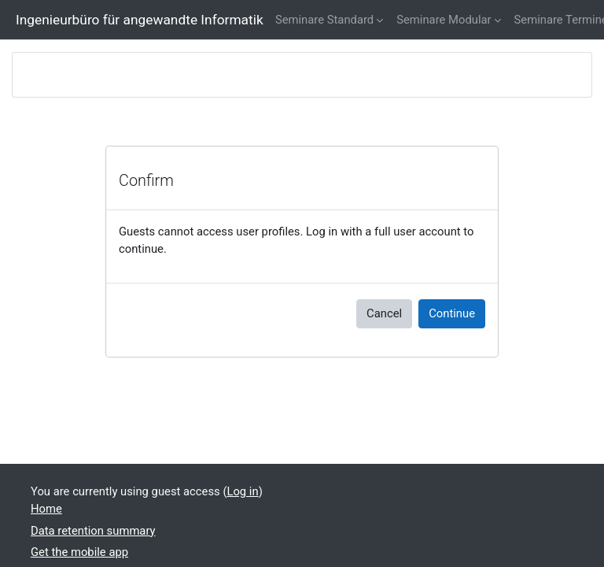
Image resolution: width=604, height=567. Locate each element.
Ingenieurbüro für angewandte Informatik (139, 20)
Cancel (384, 313)
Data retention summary (93, 531)
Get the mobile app (79, 552)
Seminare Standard (324, 20)
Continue (452, 313)
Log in (242, 491)
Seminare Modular (443, 20)
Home (46, 509)
